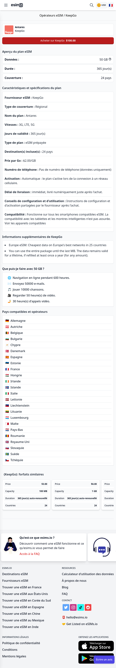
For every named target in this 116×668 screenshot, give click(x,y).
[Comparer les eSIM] (91, 5)
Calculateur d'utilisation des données (88, 574)
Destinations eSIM (15, 574)
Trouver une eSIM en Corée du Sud (26, 600)
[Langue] (111, 5)
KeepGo (71, 15)
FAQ (65, 594)
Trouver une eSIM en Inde (20, 627)
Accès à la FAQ (30, 554)
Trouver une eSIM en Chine (21, 614)
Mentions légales (14, 656)
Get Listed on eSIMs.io (80, 624)
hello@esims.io (75, 617)
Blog (65, 587)
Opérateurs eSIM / (53, 15)
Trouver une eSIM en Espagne (23, 607)
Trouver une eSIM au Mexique (23, 620)
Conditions (9, 650)
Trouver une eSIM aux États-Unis (25, 594)
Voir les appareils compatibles (25, 223)
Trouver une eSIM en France (21, 587)
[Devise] (101, 5)
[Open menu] (6, 5)
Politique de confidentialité (21, 643)
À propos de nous (74, 581)
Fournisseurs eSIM (15, 581)
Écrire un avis (104, 659)
